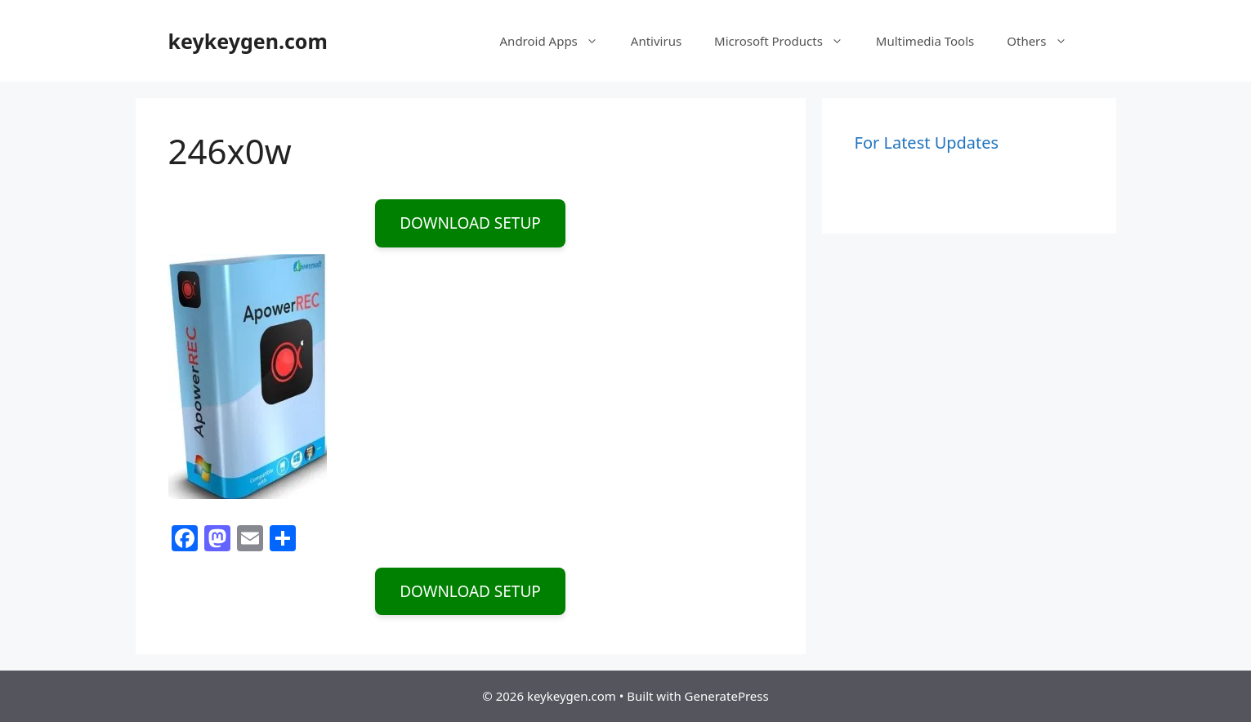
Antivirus (656, 41)
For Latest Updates (927, 142)
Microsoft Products (787, 40)
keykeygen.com (248, 41)
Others (1045, 40)
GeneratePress (727, 696)
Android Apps (557, 40)
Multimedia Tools (925, 41)
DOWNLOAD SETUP (470, 223)
